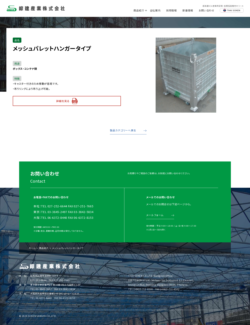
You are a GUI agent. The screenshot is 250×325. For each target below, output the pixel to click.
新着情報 (187, 10)
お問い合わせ (206, 10)
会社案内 (155, 10)
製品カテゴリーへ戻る (123, 130)
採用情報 (171, 10)
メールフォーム (154, 218)
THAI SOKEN (233, 10)
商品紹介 (138, 10)
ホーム (32, 248)
